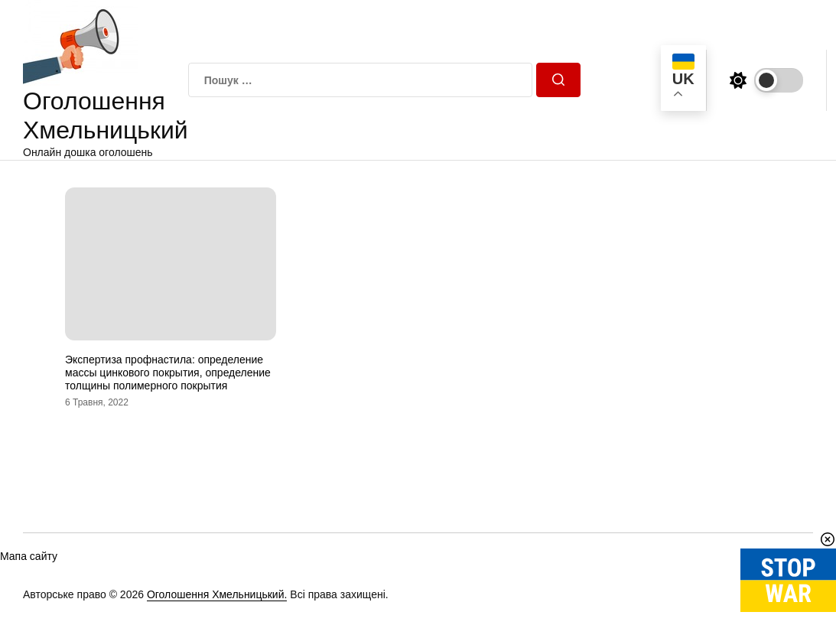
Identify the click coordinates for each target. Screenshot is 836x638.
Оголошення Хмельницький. (217, 594)
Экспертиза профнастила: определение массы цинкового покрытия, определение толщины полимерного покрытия (168, 372)
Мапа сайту (28, 556)
